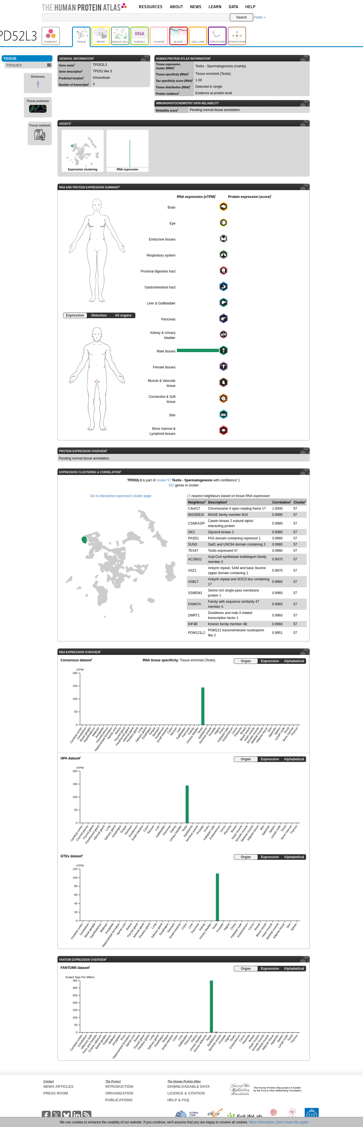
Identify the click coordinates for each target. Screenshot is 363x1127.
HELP (250, 7)
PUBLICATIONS (119, 1100)
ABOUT (176, 7)
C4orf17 (194, 509)
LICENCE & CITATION (186, 1093)
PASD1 (193, 538)
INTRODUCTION (119, 1086)
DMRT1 (194, 615)
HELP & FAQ (178, 1100)
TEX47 (193, 551)
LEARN (215, 7)
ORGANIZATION (119, 1093)
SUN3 (192, 544)
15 (188, 496)
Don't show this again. (292, 1122)
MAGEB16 (196, 515)
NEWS (196, 7)
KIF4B (192, 624)
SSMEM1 (195, 593)
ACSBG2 (195, 559)
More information (261, 1122)
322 (171, 485)
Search (241, 17)
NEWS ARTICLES (58, 1086)
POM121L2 (196, 633)
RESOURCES (151, 7)
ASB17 (193, 582)
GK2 (191, 532)
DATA (233, 7)
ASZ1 (192, 570)
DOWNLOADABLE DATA (188, 1086)
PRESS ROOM (55, 1093)
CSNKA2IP (196, 523)
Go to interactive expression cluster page (120, 496)
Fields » (259, 17)
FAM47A (194, 604)
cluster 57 (163, 480)
